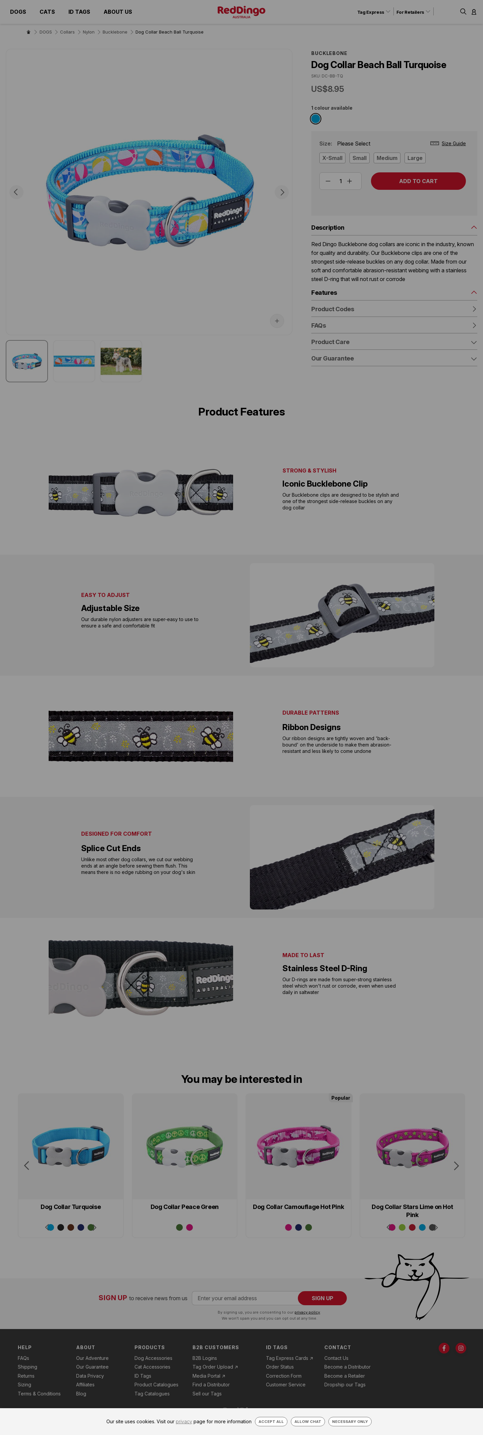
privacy (184, 1421)
